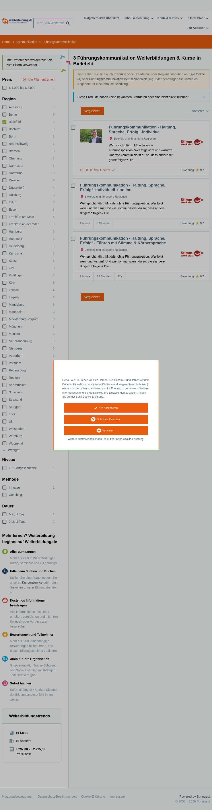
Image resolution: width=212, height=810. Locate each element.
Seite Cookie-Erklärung (89, 396)
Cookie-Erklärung (133, 439)
